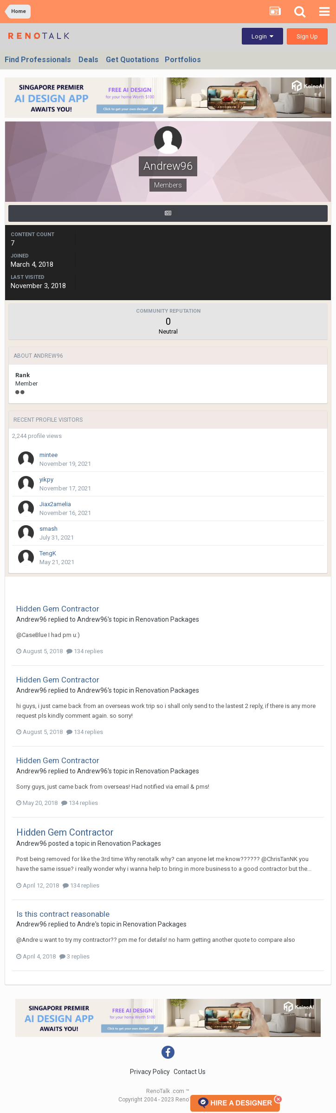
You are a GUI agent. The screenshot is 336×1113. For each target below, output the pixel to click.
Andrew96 (31, 619)
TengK (47, 553)
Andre (86, 924)
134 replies (84, 651)
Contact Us (190, 1071)
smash (48, 528)
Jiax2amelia (55, 504)
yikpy (46, 479)
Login (262, 36)
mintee (48, 454)
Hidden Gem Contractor (57, 608)
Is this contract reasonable (63, 914)
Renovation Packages (167, 619)
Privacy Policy (150, 1071)
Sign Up (307, 36)
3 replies (74, 956)
